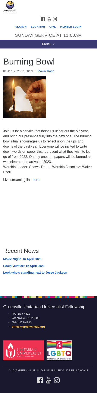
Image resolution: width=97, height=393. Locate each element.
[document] (48, 170)
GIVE (52, 26)
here (35, 180)
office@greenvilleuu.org (28, 326)
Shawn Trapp (45, 71)
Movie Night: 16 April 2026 (22, 259)
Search (21, 26)
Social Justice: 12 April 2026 (23, 266)
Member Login (71, 26)
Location (38, 26)
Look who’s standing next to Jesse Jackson (35, 272)
